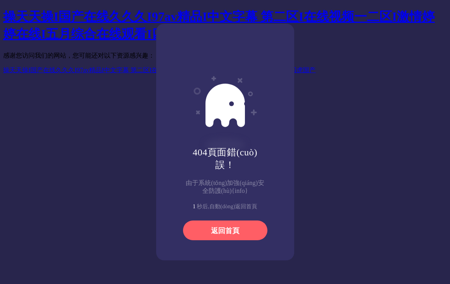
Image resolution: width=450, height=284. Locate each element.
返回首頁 (225, 231)
